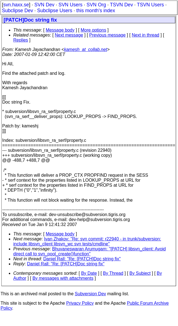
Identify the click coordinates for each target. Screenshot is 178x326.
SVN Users (70, 4)
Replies (20, 40)
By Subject (139, 273)
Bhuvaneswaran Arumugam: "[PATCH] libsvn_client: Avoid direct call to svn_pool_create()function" (89, 251)
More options (93, 30)
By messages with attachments (62, 278)
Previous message (107, 35)
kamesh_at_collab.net (85, 49)
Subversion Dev (90, 293)
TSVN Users (150, 4)
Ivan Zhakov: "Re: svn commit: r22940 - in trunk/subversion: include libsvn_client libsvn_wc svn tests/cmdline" (87, 241)
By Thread (113, 273)
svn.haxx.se (16, 4)
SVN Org (96, 4)
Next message (69, 35)
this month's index (95, 10)
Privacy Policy (80, 303)
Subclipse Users (54, 10)
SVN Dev (44, 4)
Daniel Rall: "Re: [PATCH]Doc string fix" (82, 258)
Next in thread (145, 35)
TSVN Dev (121, 4)
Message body (60, 30)
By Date (89, 273)
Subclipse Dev (17, 10)
